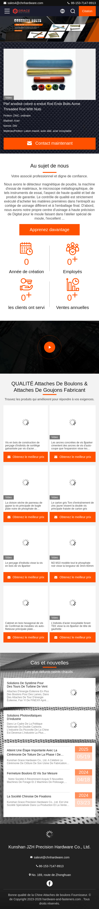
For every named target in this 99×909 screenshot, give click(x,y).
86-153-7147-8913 (81, 3)
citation (87, 11)
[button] (41, 37)
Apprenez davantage (49, 229)
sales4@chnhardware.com (23, 3)
